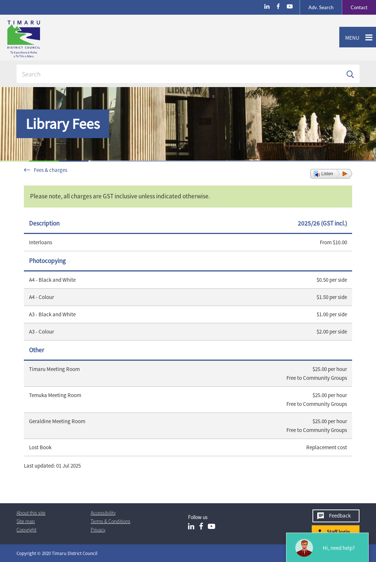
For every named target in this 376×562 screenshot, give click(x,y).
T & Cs (110, 521)
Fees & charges (50, 170)
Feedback (340, 515)
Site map (26, 521)
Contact (355, 7)
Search (320, 7)
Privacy (98, 529)
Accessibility (103, 512)
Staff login (338, 531)
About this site (31, 512)
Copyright (26, 529)
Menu (349, 38)
